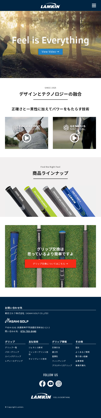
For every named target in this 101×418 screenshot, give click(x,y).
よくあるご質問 (82, 352)
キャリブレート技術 (38, 358)
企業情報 (79, 360)
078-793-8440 (28, 331)
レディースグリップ (14, 360)
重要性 (55, 356)
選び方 (55, 352)
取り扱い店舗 (82, 356)
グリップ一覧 (11, 347)
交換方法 (56, 347)
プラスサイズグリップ (62, 365)
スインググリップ (13, 356)
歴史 (78, 347)
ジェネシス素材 (36, 347)
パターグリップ (12, 352)
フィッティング (59, 360)
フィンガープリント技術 (38, 353)
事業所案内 (81, 365)
